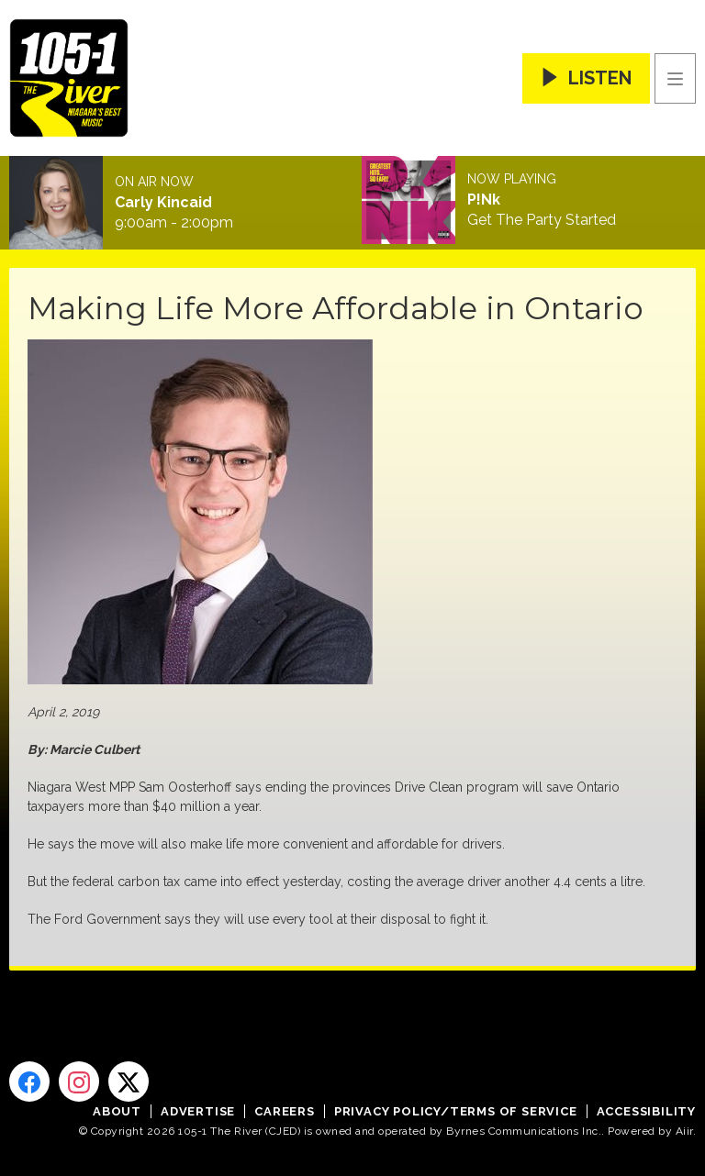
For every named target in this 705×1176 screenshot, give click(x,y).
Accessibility (646, 1111)
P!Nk (483, 200)
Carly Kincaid (163, 202)
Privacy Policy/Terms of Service (455, 1111)
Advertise (198, 1111)
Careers (284, 1111)
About (117, 1111)
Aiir (684, 1131)
